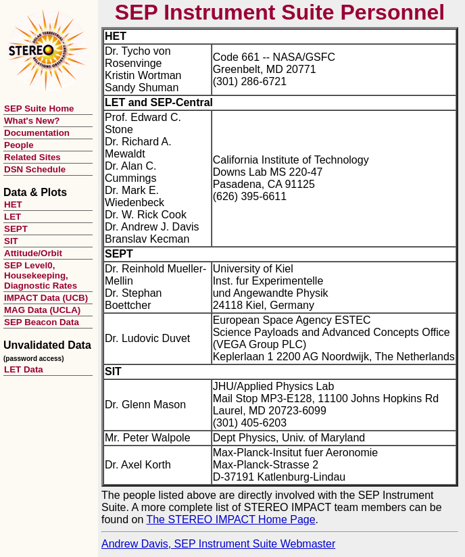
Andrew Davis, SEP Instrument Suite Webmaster (218, 544)
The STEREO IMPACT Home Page (230, 519)
